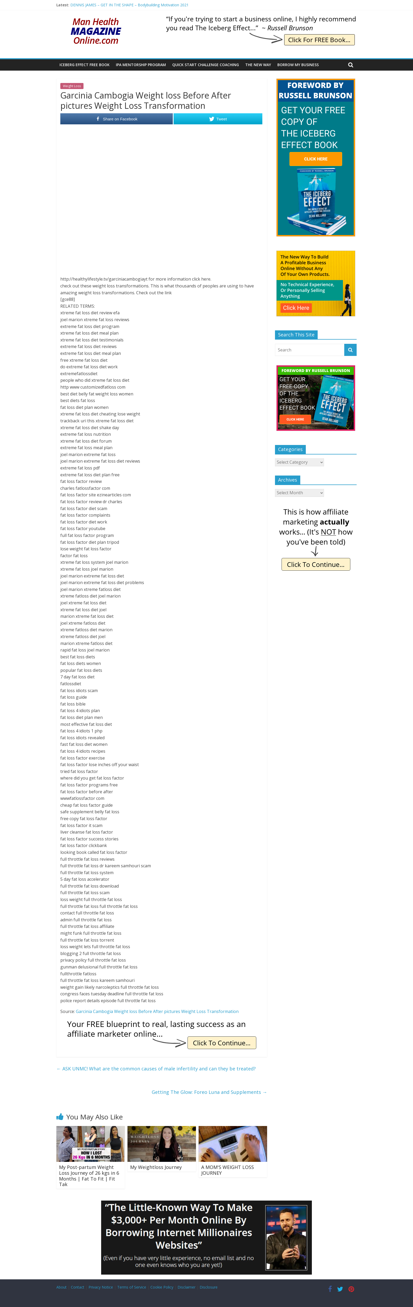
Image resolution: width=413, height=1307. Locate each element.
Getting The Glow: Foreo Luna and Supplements (209, 1092)
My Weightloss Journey (156, 1167)
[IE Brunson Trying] (261, 18)
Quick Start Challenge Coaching (205, 64)
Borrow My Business (298, 64)
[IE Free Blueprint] (162, 1022)
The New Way (258, 64)
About (61, 1287)
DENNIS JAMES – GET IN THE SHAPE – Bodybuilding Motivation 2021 (129, 4)
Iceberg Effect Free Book (85, 64)
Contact (77, 1287)
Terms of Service (131, 1287)
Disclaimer (186, 1287)
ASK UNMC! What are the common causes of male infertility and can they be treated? (156, 1068)
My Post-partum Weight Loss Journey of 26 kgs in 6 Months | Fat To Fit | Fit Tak (89, 1175)
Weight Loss (72, 86)
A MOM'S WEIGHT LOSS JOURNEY (227, 1170)
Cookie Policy (161, 1287)
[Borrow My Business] (206, 1204)
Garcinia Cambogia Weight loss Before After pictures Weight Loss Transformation (157, 1011)
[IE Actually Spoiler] (315, 508)
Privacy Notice (100, 1287)
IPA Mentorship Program (141, 64)
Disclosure (209, 1287)
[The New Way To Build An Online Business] (315, 253)
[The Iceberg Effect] (315, 81)
